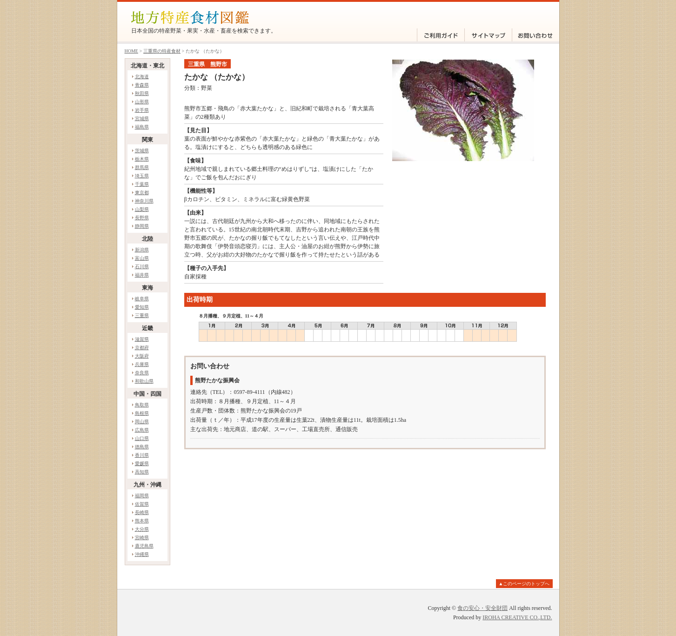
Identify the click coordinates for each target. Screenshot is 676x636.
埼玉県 (142, 175)
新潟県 (142, 249)
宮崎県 (142, 537)
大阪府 (142, 356)
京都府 (142, 347)
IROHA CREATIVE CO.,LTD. (517, 617)
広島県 (142, 430)
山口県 (142, 438)
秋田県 (142, 93)
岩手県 (142, 110)
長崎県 (142, 512)
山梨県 (142, 209)
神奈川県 (144, 200)
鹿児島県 (144, 545)
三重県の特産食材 (162, 51)
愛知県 (142, 307)
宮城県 (142, 118)
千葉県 (142, 184)
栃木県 (142, 159)
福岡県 (142, 495)
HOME (131, 51)
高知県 (142, 471)
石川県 (142, 266)
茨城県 (142, 150)
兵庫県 (142, 364)
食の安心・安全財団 (482, 608)
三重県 (142, 315)
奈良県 (142, 372)
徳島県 (142, 446)
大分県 (142, 529)
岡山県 (142, 421)
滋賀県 (142, 339)
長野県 (142, 217)
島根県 (142, 413)
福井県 (142, 274)
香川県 (142, 455)
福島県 (142, 126)
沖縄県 (142, 554)
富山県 (142, 258)
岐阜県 (142, 298)
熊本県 (142, 520)
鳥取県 (142, 404)
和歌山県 (144, 381)
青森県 (142, 85)
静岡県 (142, 226)
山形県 (142, 101)
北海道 (142, 76)
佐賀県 (142, 504)
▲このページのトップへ (524, 583)
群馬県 (142, 167)
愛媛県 (142, 463)
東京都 (142, 192)
